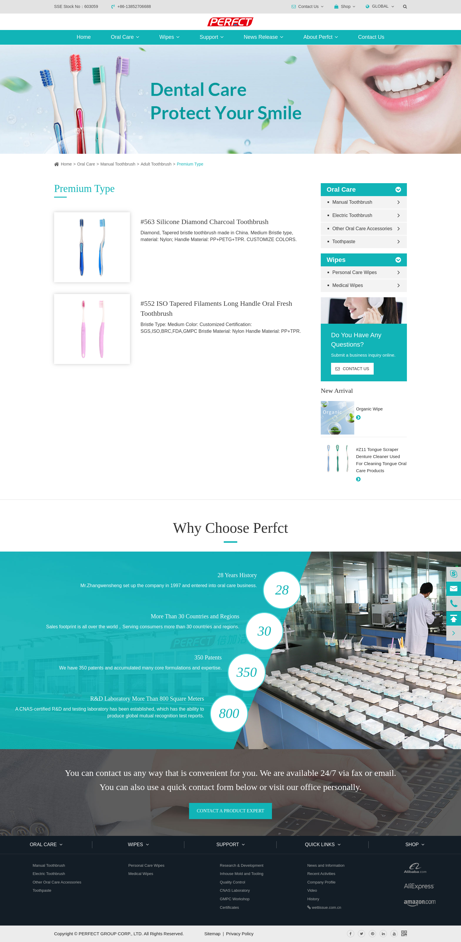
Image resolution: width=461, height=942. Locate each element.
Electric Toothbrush (350, 215)
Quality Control (232, 882)
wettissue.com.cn (324, 907)
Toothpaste (341, 241)
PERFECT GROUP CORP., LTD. (111, 933)
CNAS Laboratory (235, 890)
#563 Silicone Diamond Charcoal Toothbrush (204, 222)
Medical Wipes (345, 285)
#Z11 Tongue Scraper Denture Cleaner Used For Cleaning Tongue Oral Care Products (381, 460)
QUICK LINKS (322, 844)
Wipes (169, 37)
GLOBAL (380, 6)
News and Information (325, 865)
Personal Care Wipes (352, 272)
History (313, 899)
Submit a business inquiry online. (363, 355)
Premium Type (190, 164)
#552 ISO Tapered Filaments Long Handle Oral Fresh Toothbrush (216, 308)
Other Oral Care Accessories (360, 228)
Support (212, 37)
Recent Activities (321, 873)
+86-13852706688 (131, 6)
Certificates (229, 907)
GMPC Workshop (235, 899)
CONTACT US (352, 368)
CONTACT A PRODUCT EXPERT (230, 810)
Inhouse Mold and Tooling (241, 873)
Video (312, 890)
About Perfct (320, 37)
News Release (263, 37)
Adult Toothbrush (156, 164)
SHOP (415, 844)
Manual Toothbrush (117, 164)
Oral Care (125, 37)
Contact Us (371, 37)
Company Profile (321, 882)
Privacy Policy (239, 933)
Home (84, 37)
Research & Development (241, 865)
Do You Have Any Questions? (356, 339)
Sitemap (212, 933)
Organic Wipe (369, 408)
